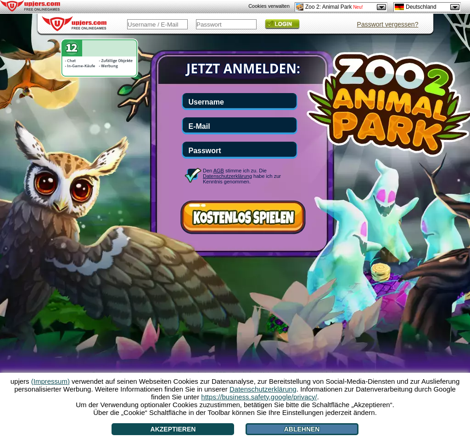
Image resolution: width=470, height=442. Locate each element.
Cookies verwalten (269, 6)
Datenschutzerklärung (227, 176)
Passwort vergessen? (388, 24)
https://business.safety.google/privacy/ (259, 397)
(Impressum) (50, 381)
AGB (218, 170)
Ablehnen (302, 429)
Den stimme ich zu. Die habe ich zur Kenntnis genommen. (242, 176)
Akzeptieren (173, 429)
